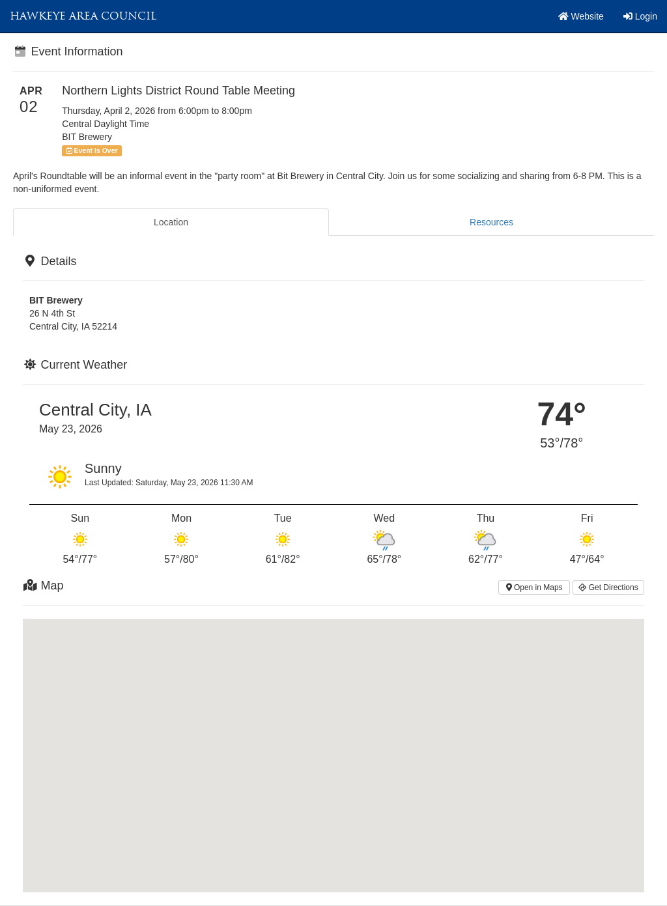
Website (581, 16)
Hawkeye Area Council (83, 16)
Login (640, 16)
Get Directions (608, 587)
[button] (333, 743)
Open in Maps (534, 587)
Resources (491, 222)
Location (171, 222)
